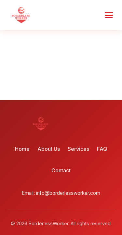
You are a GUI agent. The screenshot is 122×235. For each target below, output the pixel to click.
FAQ (102, 149)
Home (22, 149)
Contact (61, 170)
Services (78, 149)
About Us (48, 149)
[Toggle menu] (108, 15)
